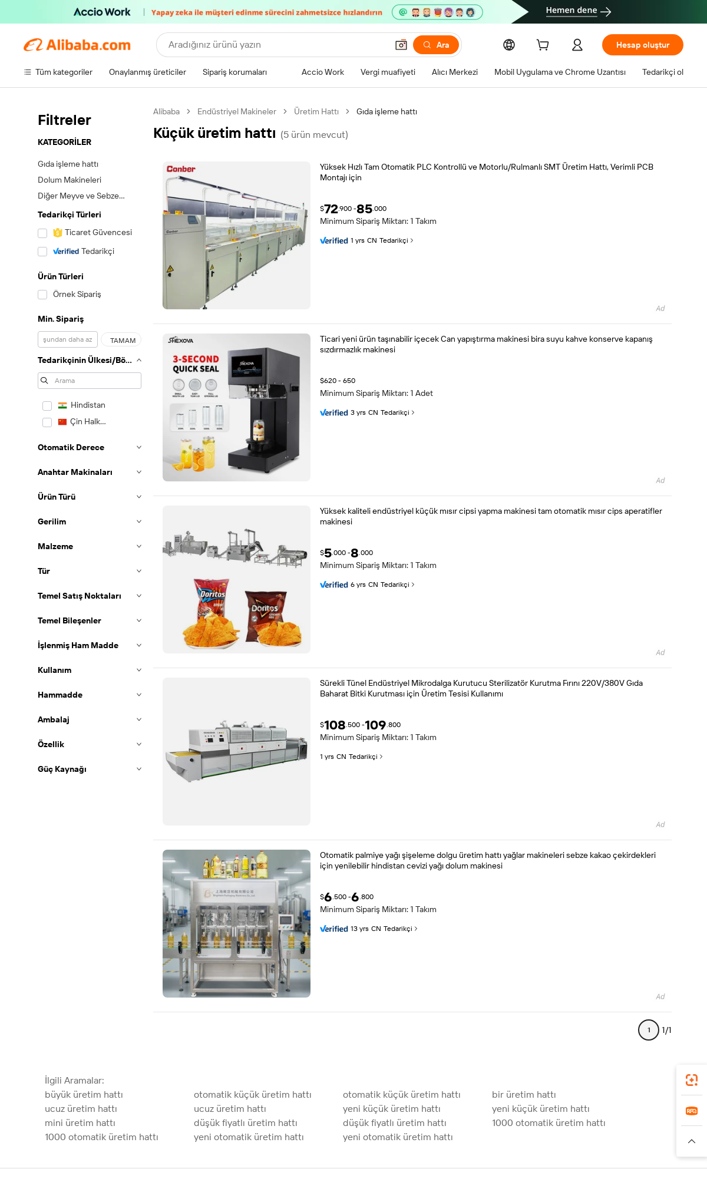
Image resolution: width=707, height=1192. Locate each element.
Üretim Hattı (316, 111)
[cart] (545, 46)
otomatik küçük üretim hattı (253, 1094)
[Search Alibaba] (277, 44)
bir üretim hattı (524, 1094)
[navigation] (89, 575)
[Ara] (436, 44)
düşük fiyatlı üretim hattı (246, 1122)
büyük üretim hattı (84, 1094)
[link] (691, 1080)
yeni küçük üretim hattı (392, 1108)
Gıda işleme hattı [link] (386, 111)
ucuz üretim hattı (81, 1108)
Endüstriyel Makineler (236, 111)
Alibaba (166, 111)
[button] (401, 45)
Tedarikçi (397, 240)
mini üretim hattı (80, 1122)
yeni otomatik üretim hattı (249, 1137)
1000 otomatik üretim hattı (549, 1122)
